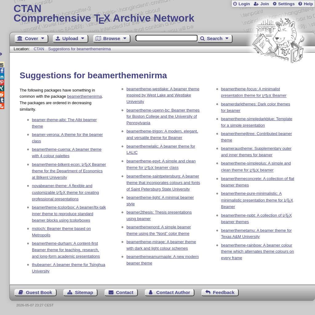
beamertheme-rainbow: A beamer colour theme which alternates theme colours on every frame (257, 251)
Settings (286, 4)
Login (244, 4)
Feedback (223, 292)
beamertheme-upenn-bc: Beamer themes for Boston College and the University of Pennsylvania (163, 116)
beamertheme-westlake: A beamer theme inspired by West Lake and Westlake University (162, 95)
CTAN (39, 49)
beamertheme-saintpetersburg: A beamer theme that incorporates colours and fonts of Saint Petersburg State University (163, 182)
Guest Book (39, 292)
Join (264, 4)
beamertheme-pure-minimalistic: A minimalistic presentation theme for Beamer (257, 200)
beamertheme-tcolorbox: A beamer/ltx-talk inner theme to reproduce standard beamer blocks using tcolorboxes (69, 214)
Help (308, 4)
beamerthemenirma (84, 96)
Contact (125, 292)
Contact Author (173, 292)
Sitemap (84, 292)
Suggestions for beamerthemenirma (79, 49)
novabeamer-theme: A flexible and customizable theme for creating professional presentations (65, 192)
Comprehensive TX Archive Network (162, 14)
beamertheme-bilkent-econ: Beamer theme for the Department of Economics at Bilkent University (69, 171)
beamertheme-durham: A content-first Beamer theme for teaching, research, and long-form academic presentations (66, 250)
